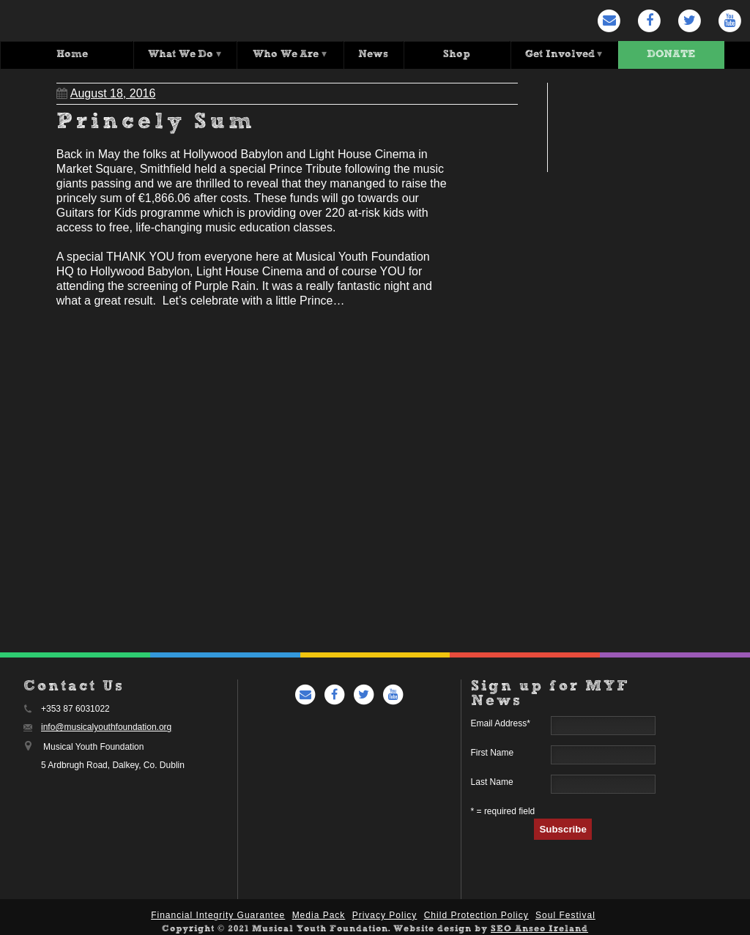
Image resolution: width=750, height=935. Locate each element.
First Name (492, 752)
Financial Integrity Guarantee (218, 914)
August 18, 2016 (106, 92)
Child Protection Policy (476, 914)
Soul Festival (565, 914)
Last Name (492, 781)
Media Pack (319, 914)
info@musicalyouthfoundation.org (106, 726)
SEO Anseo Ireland (539, 928)
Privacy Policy (384, 914)
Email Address (500, 723)
